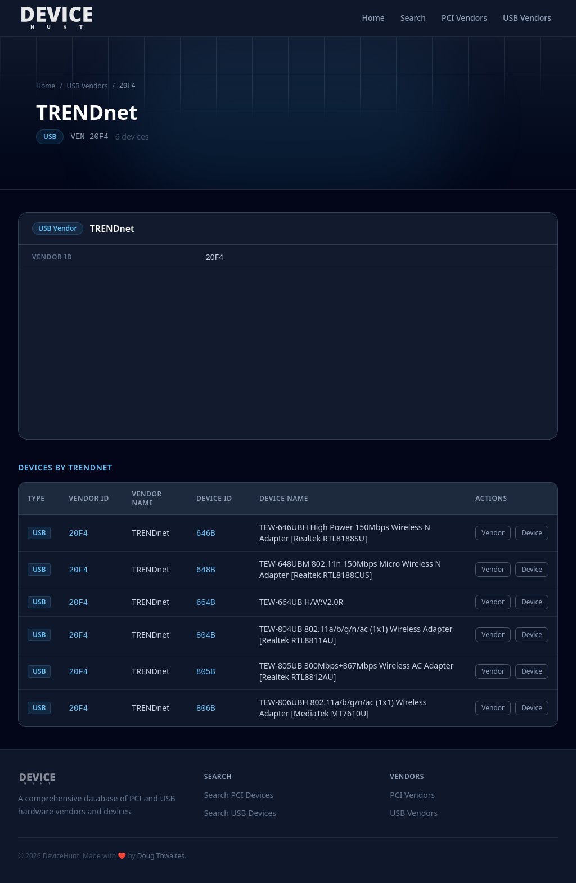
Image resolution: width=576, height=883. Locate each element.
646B (205, 533)
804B (205, 635)
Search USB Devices (240, 813)
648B (205, 570)
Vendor (493, 532)
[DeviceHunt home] (56, 18)
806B (205, 708)
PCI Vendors (464, 17)
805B (205, 671)
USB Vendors (527, 17)
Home (373, 17)
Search (413, 17)
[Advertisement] (288, 354)
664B (205, 602)
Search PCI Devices (239, 795)
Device (531, 532)
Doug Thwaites (160, 855)
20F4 (78, 533)
